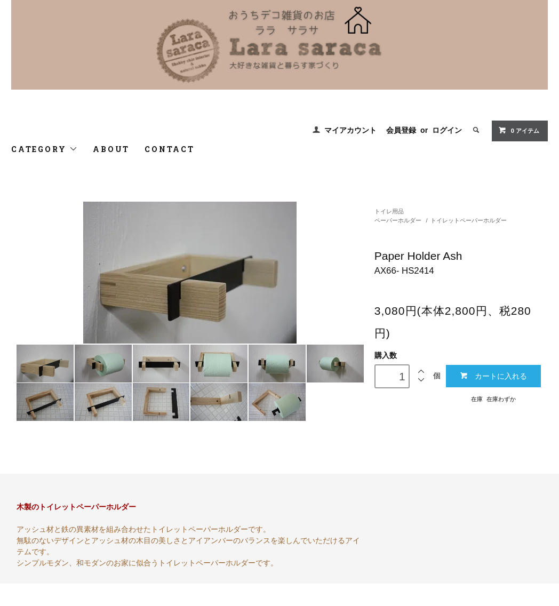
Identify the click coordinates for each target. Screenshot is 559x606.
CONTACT (170, 149)
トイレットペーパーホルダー (468, 220)
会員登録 (401, 130)
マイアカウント (350, 130)
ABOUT (111, 149)
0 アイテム (518, 130)
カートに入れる (493, 375)
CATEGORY (44, 149)
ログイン (447, 130)
